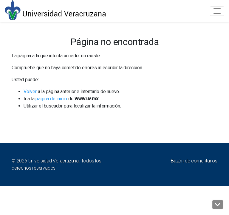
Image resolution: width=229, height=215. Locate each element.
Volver (30, 91)
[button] (217, 204)
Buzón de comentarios (194, 161)
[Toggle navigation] (217, 11)
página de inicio (51, 99)
